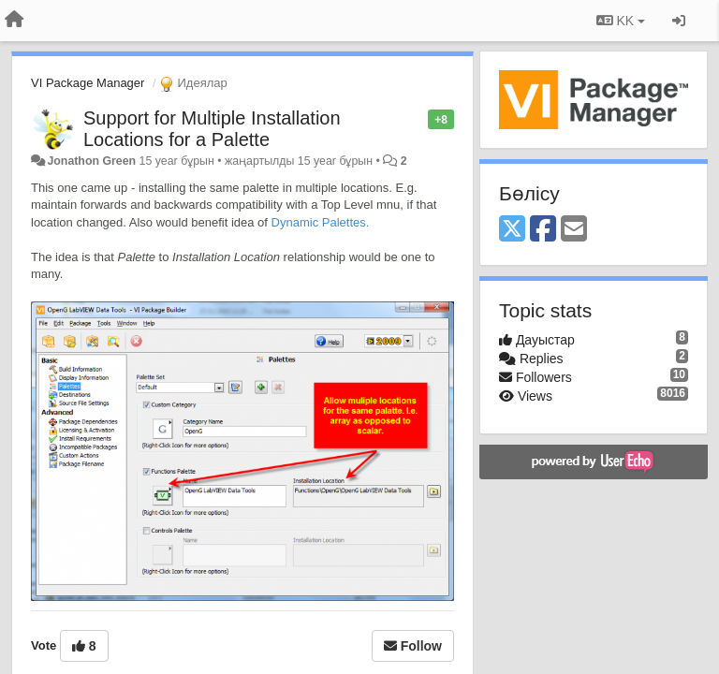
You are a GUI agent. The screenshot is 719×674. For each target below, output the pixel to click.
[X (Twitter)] (512, 229)
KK (620, 20)
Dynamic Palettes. (320, 222)
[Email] (574, 229)
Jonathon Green (91, 161)
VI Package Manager (87, 83)
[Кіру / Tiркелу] (679, 21)
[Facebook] (543, 229)
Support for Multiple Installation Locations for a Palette (212, 129)
